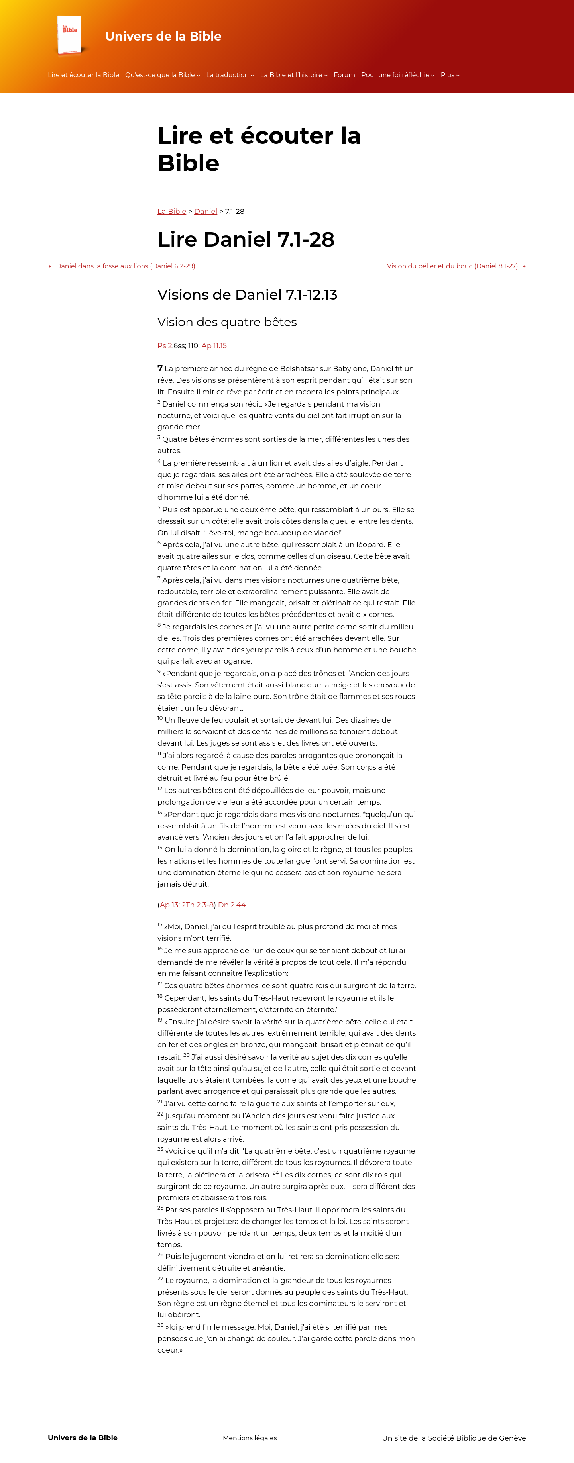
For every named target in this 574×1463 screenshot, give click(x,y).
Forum (344, 75)
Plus (447, 75)
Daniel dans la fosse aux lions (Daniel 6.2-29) (121, 266)
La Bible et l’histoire (291, 75)
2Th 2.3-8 (198, 905)
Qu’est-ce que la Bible (160, 75)
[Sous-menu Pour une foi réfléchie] (433, 75)
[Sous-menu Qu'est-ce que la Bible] (199, 75)
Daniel (205, 211)
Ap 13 (169, 905)
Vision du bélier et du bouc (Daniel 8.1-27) (456, 266)
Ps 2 (164, 345)
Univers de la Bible (163, 36)
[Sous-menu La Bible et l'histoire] (326, 75)
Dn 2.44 (232, 905)
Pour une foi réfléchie (395, 75)
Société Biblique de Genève (477, 1438)
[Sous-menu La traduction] (252, 75)
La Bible (171, 211)
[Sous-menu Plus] (458, 75)
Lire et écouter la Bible (83, 75)
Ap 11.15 (214, 345)
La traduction (227, 75)
